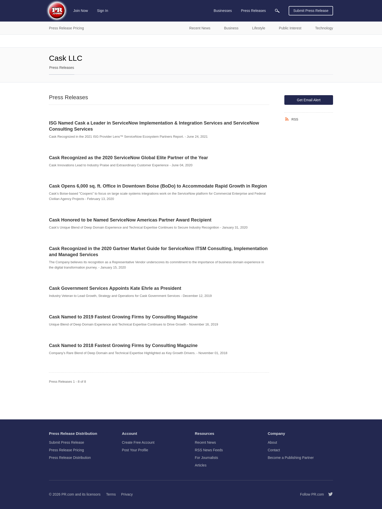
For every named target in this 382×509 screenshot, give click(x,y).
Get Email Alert (308, 100)
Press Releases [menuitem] (253, 11)
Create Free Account (138, 442)
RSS (294, 119)
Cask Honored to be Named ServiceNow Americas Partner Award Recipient (130, 219)
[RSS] (287, 119)
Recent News (205, 442)
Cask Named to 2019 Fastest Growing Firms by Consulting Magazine (123, 316)
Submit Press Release (310, 11)
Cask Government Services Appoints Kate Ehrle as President (115, 288)
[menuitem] (277, 11)
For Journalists (206, 458)
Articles (200, 465)
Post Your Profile (135, 450)
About (272, 442)
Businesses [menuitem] (223, 11)
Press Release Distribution (70, 458)
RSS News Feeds (209, 450)
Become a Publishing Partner (291, 458)
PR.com (67, 494)
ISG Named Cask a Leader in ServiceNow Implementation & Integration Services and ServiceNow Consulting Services (154, 126)
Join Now (80, 11)
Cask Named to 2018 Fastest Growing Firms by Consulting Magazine (123, 345)
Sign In (102, 11)
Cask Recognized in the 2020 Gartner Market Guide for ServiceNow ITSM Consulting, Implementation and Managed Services (158, 251)
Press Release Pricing (66, 450)
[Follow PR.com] (328, 494)
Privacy (127, 494)
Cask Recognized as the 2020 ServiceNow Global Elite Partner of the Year (128, 157)
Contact (274, 450)
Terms (111, 494)
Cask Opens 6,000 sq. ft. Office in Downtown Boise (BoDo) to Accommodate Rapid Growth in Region (158, 186)
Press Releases (61, 68)
